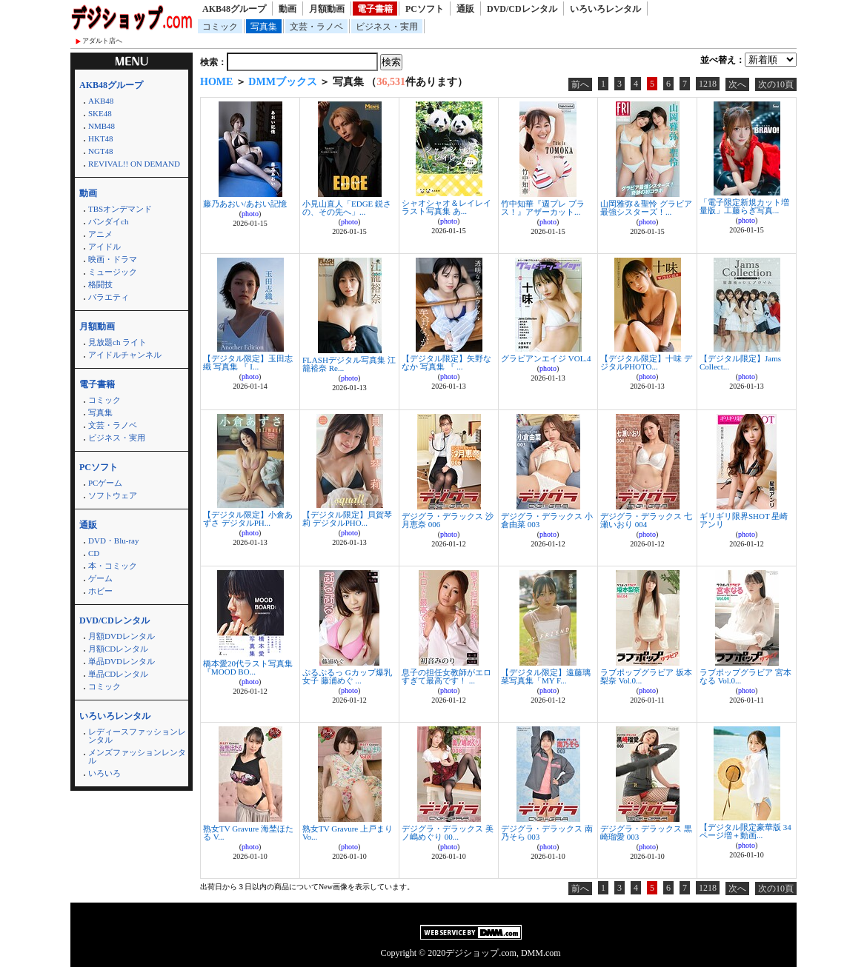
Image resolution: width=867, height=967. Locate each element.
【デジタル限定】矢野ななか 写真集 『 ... (446, 362)
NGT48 (100, 151)
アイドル (104, 246)
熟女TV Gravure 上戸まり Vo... (347, 832)
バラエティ (108, 296)
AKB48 (100, 100)
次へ (737, 84)
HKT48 (100, 138)
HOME (216, 81)
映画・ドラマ (112, 259)
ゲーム (100, 578)
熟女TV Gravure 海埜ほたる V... (248, 832)
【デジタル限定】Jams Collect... (740, 362)
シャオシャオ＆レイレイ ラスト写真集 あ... (446, 206)
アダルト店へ (102, 40)
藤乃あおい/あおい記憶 (245, 203)
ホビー (100, 590)
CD (93, 553)
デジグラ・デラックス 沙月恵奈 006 (448, 520)
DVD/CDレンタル (522, 9)
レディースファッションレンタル (137, 735)
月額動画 (327, 9)
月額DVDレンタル (121, 636)
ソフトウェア (112, 495)
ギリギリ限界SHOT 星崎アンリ (744, 520)
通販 (465, 9)
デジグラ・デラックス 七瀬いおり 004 (646, 520)
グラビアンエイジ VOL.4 (546, 358)
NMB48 (101, 125)
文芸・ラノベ (316, 26)
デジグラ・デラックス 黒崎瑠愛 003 (646, 832)
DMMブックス (282, 81)
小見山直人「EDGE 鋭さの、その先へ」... (346, 207)
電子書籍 (375, 9)
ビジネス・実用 (387, 26)
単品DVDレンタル (121, 661)
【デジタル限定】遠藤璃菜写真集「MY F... (546, 676)
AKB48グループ (234, 9)
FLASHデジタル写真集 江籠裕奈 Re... (349, 363)
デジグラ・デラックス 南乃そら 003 (547, 832)
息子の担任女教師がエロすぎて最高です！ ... (446, 676)
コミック (220, 26)
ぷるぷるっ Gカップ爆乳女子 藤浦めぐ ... (347, 676)
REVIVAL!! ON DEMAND (134, 163)
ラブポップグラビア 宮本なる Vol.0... (745, 676)
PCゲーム (105, 482)
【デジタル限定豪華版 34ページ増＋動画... (745, 831)
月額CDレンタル (118, 648)
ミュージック (112, 271)
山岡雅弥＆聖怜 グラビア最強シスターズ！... (646, 207)
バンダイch (108, 221)
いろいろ (104, 773)
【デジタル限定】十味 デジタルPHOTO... (646, 362)
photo (250, 214)
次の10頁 (776, 84)
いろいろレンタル (605, 9)
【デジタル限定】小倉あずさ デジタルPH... (248, 518)
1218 (708, 83)
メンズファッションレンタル (137, 756)
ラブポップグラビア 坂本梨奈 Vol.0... (646, 676)
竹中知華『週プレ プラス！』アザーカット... (543, 207)
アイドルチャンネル (125, 354)
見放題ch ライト (117, 342)
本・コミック (112, 565)
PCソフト (424, 9)
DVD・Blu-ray (113, 540)
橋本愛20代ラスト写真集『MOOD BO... (248, 667)
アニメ (100, 234)
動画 (287, 9)
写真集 (263, 26)
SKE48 (100, 113)
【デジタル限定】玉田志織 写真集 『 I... (248, 362)
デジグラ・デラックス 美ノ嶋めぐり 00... (448, 832)
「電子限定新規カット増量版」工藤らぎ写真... (744, 206)
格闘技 (100, 284)
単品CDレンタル (118, 673)
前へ (580, 84)
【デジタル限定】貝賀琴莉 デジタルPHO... (347, 518)
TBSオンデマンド (120, 208)
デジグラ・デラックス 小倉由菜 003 (547, 520)
